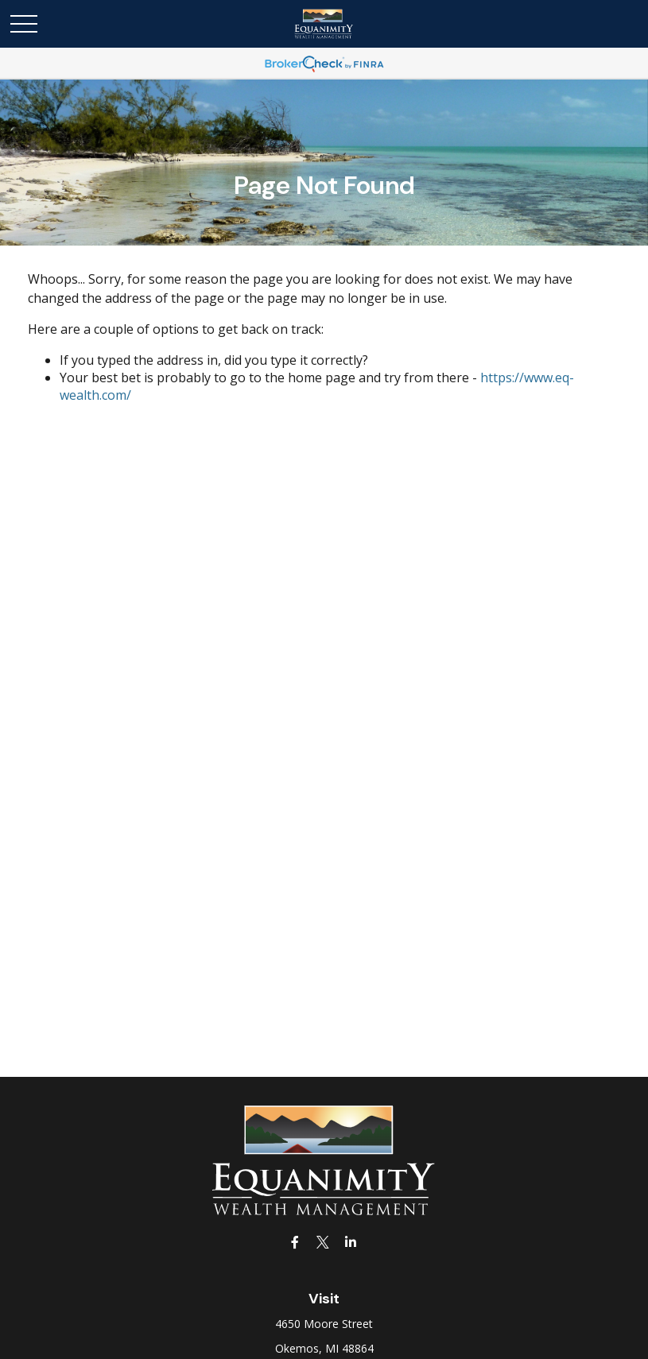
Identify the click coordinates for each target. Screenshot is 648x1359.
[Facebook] (294, 1242)
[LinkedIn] (350, 1242)
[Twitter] (322, 1242)
